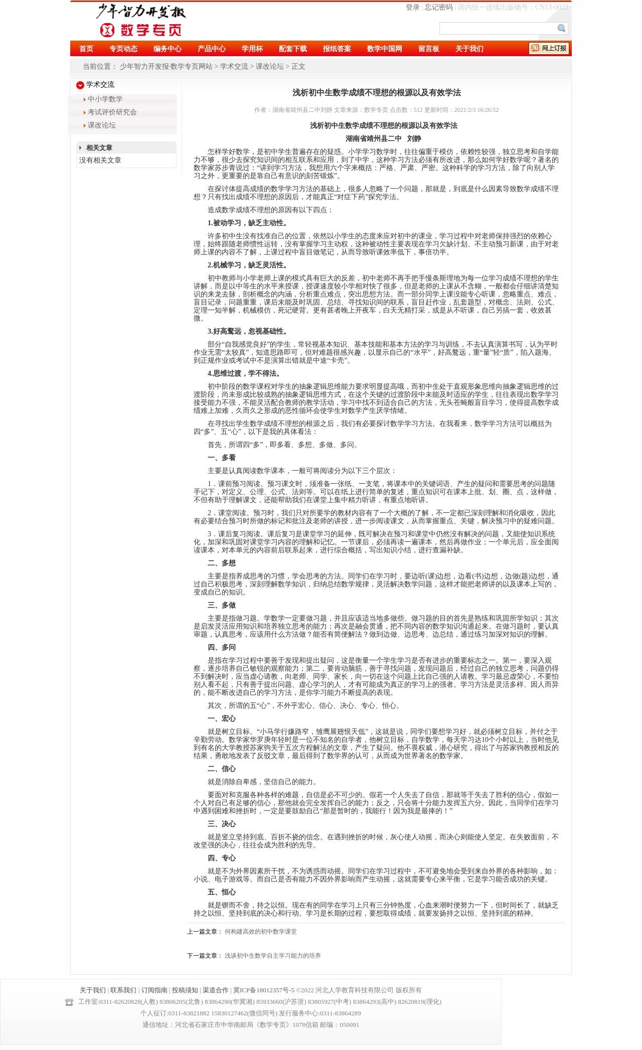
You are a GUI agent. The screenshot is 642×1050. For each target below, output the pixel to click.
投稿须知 (185, 990)
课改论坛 (270, 66)
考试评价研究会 (112, 112)
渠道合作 (216, 990)
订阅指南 (154, 990)
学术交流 (234, 66)
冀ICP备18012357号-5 (263, 990)
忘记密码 (439, 7)
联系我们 (123, 990)
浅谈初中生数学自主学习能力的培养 (273, 955)
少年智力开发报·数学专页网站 (166, 66)
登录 (413, 7)
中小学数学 (105, 99)
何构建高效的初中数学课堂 (261, 931)
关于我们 (93, 990)
